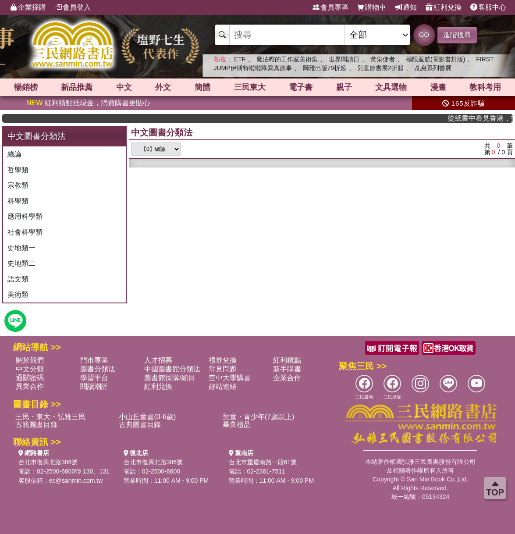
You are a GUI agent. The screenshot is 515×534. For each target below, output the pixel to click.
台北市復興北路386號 (48, 462)
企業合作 (287, 377)
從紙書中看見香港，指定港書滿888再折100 (485, 118)
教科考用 (485, 87)
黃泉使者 (382, 59)
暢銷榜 (26, 87)
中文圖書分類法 (161, 132)
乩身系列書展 (433, 67)
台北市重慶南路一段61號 (263, 462)
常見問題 (223, 369)
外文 (163, 87)
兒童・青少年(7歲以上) (259, 416)
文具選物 (391, 87)
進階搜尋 (457, 35)
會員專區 (330, 7)
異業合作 (30, 386)
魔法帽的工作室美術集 (287, 59)
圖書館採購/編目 (169, 377)
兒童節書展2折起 (380, 67)
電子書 (301, 87)
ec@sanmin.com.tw (76, 480)
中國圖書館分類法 (172, 369)
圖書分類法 (97, 369)
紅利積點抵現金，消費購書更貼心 (88, 103)
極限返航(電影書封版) (435, 59)
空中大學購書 (230, 377)
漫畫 (438, 87)
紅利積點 (287, 360)
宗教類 (17, 185)
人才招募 (158, 360)
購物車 (371, 7)
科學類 (17, 201)
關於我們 (30, 360)
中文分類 (30, 369)
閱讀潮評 (94, 386)
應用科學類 (25, 216)
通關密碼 (30, 377)
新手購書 (287, 369)
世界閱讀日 (344, 59)
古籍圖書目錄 (36, 424)
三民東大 (250, 87)
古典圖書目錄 (140, 424)
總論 (14, 154)
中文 (124, 87)
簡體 (202, 87)
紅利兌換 (444, 7)
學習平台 (94, 377)
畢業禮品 (237, 424)
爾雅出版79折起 (325, 67)
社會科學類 (25, 232)
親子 (344, 87)
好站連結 (223, 386)
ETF (239, 59)
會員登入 (73, 7)
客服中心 (488, 7)
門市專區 (94, 360)
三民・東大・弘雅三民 (50, 416)
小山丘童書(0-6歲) (147, 416)
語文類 (17, 279)
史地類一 (21, 248)
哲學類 (17, 170)
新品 (76, 87)
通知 (406, 7)
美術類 (17, 294)
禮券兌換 (223, 360)
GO (424, 34)
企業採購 (28, 7)
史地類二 (21, 263)
